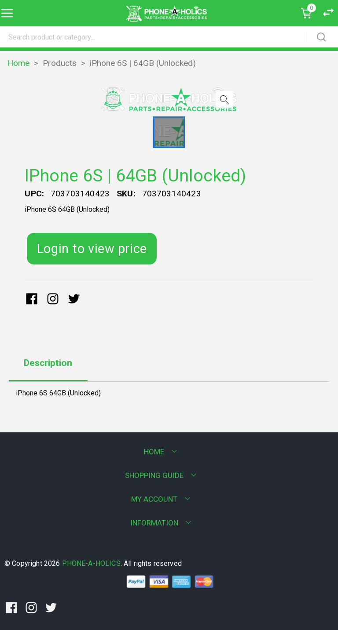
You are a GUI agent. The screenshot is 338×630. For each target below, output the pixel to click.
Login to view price (92, 248)
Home (18, 63)
